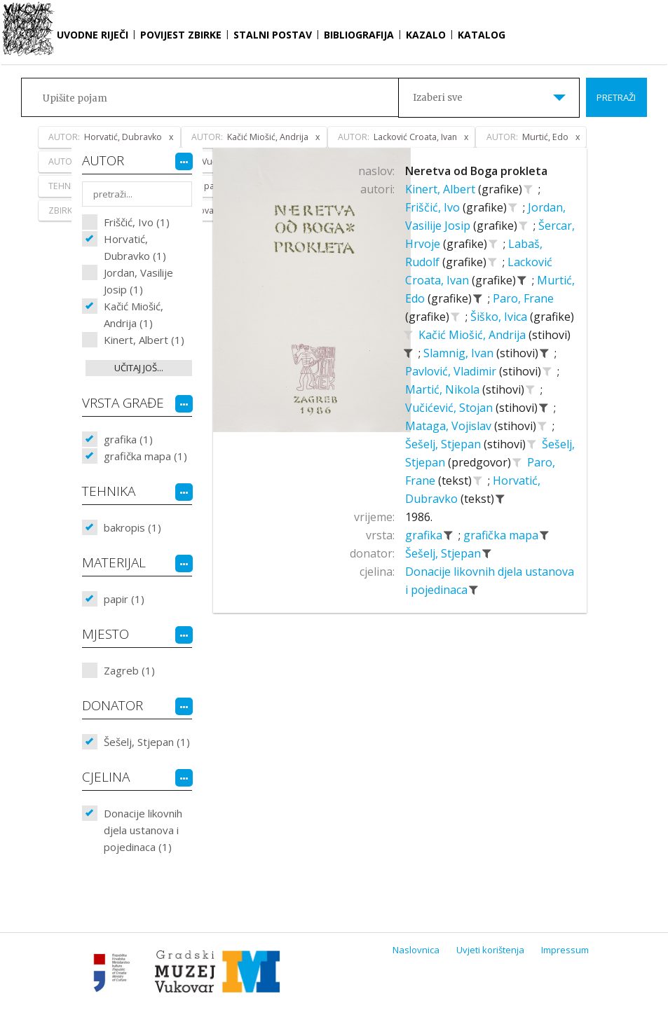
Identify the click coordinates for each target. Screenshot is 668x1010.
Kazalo (426, 34)
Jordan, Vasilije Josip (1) (138, 280)
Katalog (481, 34)
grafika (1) (128, 439)
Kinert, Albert (441, 189)
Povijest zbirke (180, 34)
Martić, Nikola (443, 389)
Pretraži (616, 97)
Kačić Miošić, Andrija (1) (133, 314)
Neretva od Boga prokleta (476, 171)
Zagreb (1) (129, 670)
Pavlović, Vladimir (452, 371)
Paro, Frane (523, 298)
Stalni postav (272, 34)
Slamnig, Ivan (459, 353)
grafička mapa (502, 535)
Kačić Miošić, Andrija (473, 335)
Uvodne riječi (92, 34)
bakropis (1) (132, 527)
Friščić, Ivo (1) (137, 222)
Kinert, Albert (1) (144, 340)
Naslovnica (416, 949)
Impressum (565, 949)
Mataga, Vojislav (449, 426)
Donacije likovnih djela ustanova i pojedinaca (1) (143, 830)
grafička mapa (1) (145, 456)
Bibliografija (359, 34)
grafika (425, 535)
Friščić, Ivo (434, 207)
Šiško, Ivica (500, 316)
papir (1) (124, 599)
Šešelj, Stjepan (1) (147, 742)
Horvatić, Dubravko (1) (135, 247)
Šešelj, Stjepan (444, 444)
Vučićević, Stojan (450, 407)
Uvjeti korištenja (490, 949)
